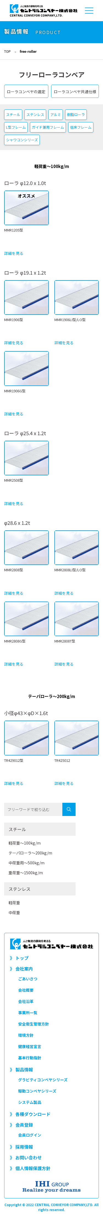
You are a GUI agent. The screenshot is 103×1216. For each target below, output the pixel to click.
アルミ (55, 114)
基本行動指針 (29, 1057)
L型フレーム (16, 127)
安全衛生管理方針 (33, 1024)
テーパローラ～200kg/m (30, 853)
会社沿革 (26, 1001)
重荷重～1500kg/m (26, 872)
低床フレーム (80, 127)
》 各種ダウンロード (30, 1114)
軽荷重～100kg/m (25, 843)
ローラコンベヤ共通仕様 (75, 91)
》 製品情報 (21, 1069)
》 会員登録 (21, 1124)
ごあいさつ (27, 978)
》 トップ (19, 958)
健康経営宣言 (29, 1046)
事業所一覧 (27, 1012)
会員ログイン (29, 1135)
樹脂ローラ (76, 114)
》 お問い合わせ (26, 1157)
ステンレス (35, 114)
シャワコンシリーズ (22, 139)
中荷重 (14, 912)
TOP (7, 51)
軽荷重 (14, 902)
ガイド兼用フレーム (48, 127)
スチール (13, 114)
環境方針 (26, 1035)
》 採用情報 (21, 1146)
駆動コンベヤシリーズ (37, 1091)
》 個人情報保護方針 (30, 1168)
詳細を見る (13, 253)
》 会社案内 (21, 968)
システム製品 (29, 1102)
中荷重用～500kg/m (26, 862)
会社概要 (26, 990)
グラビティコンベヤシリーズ (43, 1079)
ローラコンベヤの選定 (26, 91)
